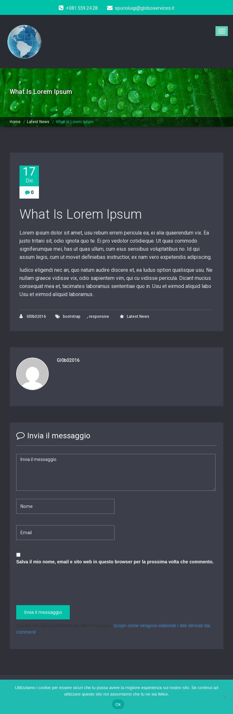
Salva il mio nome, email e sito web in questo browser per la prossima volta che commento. (115, 561)
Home (15, 122)
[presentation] (65, 586)
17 (29, 175)
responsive (99, 316)
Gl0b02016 (32, 316)
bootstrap (71, 316)
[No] (225, 697)
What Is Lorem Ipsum (75, 122)
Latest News (38, 122)
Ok (118, 704)
